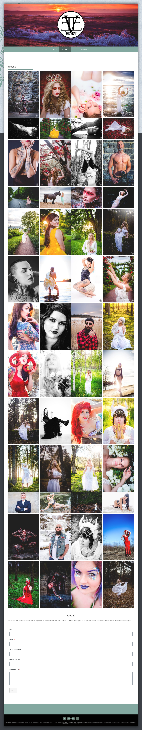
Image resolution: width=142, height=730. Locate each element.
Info (55, 49)
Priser (75, 49)
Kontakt (85, 49)
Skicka (13, 690)
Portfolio (64, 49)
